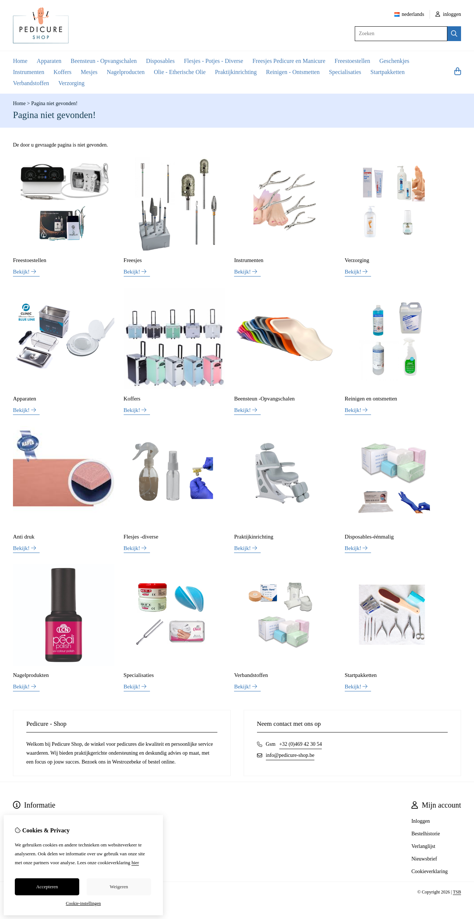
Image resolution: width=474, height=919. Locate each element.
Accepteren (47, 886)
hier (135, 862)
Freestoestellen (352, 61)
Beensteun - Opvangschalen (104, 61)
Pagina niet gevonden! (54, 103)
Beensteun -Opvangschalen (264, 399)
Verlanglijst (423, 846)
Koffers (62, 72)
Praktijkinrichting (236, 72)
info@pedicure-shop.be (290, 755)
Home (20, 61)
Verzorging (71, 83)
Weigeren (119, 886)
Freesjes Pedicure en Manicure (289, 61)
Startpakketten (387, 72)
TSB (457, 892)
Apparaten (49, 61)
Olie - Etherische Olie (180, 72)
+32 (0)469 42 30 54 (300, 744)
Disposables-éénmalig (369, 537)
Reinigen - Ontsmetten (293, 72)
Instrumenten (28, 72)
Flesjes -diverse (141, 537)
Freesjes (133, 260)
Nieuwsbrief (424, 859)
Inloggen (420, 821)
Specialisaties (345, 72)
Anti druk (23, 537)
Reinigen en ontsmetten (371, 399)
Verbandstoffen (31, 83)
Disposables (160, 61)
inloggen (448, 14)
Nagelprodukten (31, 675)
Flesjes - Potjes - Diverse (213, 61)
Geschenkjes (394, 61)
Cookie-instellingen (83, 903)
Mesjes (89, 72)
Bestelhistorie (425, 833)
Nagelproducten (125, 72)
